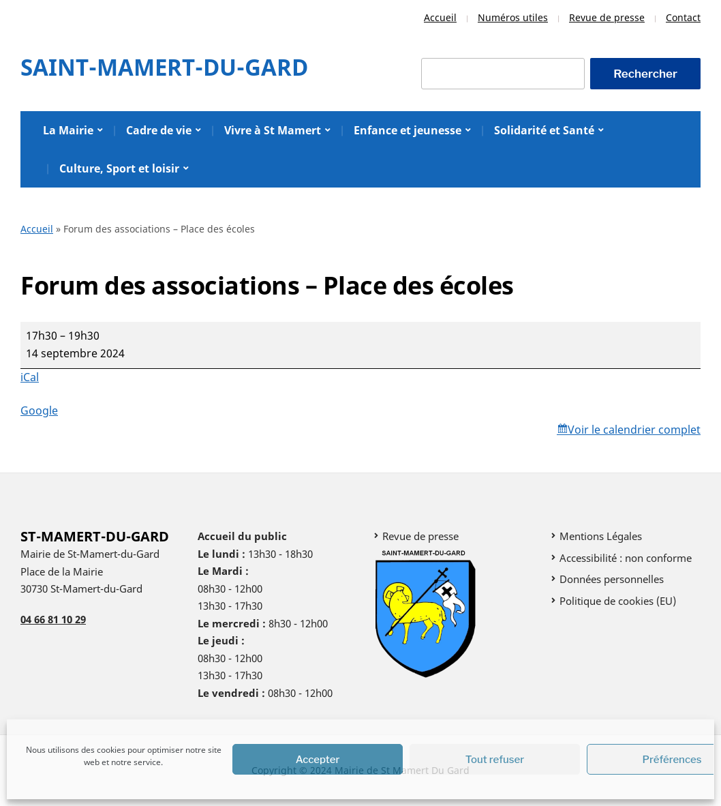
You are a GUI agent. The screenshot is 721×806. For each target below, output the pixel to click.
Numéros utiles (513, 17)
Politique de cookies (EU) (617, 601)
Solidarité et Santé (544, 130)
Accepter (318, 759)
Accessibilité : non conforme (625, 558)
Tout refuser (495, 759)
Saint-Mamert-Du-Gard (164, 67)
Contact (683, 17)
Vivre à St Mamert (272, 130)
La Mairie (68, 130)
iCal (29, 377)
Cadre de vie (158, 130)
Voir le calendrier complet (634, 429)
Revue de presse (607, 17)
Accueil (440, 17)
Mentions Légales (600, 536)
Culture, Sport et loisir (119, 168)
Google (39, 410)
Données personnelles (611, 579)
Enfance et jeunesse (407, 130)
